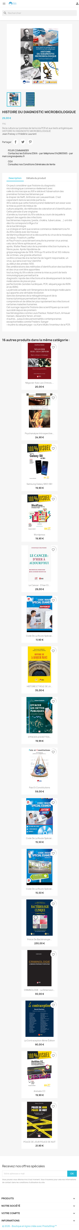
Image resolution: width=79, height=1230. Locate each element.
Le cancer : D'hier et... (39, 585)
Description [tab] (15, 178)
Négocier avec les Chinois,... (39, 382)
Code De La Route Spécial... (39, 838)
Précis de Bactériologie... (39, 939)
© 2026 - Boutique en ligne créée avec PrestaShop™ (29, 1226)
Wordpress (39, 534)
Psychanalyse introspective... (39, 433)
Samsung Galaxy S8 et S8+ (40, 484)
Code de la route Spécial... (39, 635)
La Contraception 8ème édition (39, 1040)
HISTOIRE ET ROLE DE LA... (39, 686)
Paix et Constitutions (39, 787)
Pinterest (30, 142)
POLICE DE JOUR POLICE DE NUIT (39, 1141)
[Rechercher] (39, 13)
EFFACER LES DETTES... (39, 737)
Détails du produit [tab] (36, 178)
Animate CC (39, 1091)
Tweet (23, 142)
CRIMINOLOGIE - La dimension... (39, 990)
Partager (15, 142)
